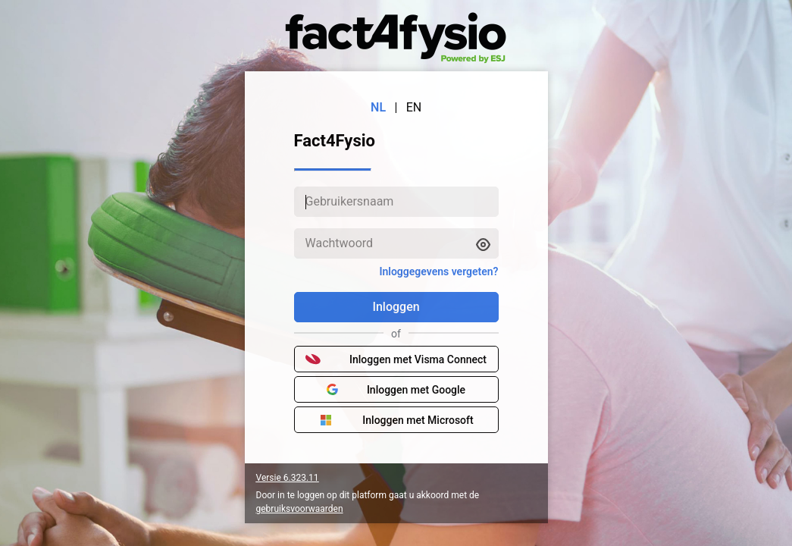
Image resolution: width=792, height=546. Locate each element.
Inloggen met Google (396, 390)
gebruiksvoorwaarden (299, 509)
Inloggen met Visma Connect (396, 359)
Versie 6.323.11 (287, 477)
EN (414, 107)
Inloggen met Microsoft (395, 420)
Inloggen (395, 307)
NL (378, 107)
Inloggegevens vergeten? (438, 271)
